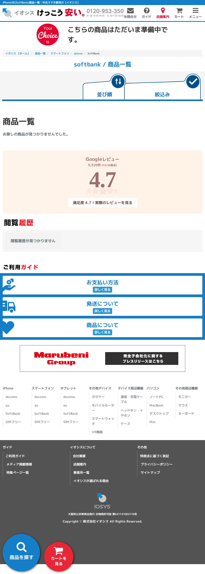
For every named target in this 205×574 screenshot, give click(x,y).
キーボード (186, 413)
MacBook (156, 405)
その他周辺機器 (186, 388)
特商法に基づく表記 (154, 456)
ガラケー (98, 396)
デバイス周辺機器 (130, 388)
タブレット (68, 388)
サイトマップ (150, 472)
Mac (152, 422)
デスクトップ (159, 413)
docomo (11, 396)
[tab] (104, 87)
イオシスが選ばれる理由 (91, 481)
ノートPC (156, 396)
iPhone (8, 388)
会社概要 (79, 456)
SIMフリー (13, 422)
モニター (184, 396)
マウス (183, 405)
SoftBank (13, 413)
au (7, 405)
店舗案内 (79, 464)
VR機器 (97, 432)
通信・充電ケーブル (132, 399)
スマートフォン (42, 388)
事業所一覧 (81, 472)
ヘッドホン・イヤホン (132, 413)
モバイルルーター (103, 408)
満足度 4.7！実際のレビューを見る (102, 202)
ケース (125, 423)
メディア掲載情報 (19, 464)
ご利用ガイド (15, 456)
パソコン (153, 388)
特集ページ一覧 (17, 472)
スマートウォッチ (103, 421)
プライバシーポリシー (157, 464)
